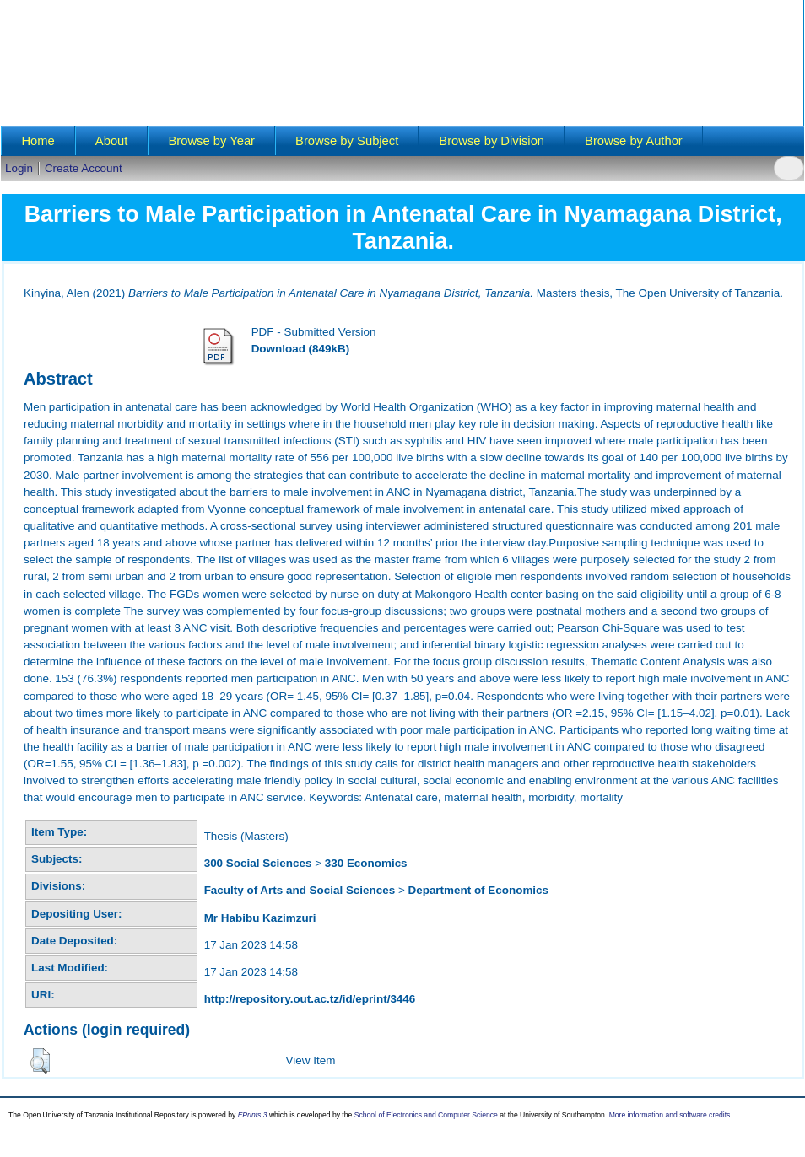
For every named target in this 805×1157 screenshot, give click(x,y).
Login (19, 168)
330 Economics (366, 863)
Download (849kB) (300, 348)
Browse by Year (211, 141)
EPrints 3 (252, 1115)
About (111, 141)
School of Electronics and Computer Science (426, 1115)
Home (37, 141)
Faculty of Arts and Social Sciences (300, 890)
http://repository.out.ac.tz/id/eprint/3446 (310, 999)
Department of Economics (478, 890)
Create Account (83, 168)
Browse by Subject (346, 141)
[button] (40, 1061)
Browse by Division (491, 141)
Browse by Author (634, 141)
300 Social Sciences (258, 863)
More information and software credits (670, 1115)
